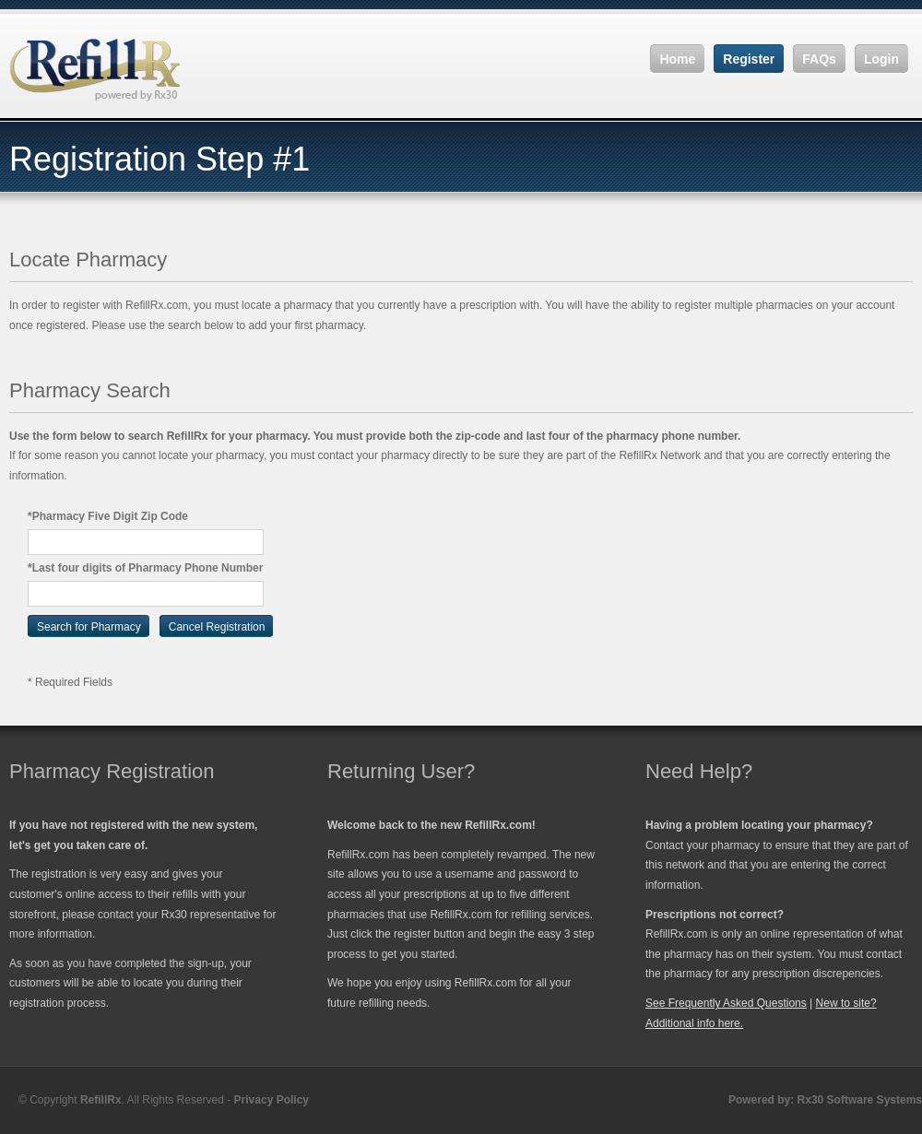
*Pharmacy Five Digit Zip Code (108, 516)
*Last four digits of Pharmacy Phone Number (145, 567)
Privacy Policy (271, 1099)
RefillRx (101, 1099)
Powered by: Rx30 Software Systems (825, 1099)
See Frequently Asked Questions (726, 1003)
